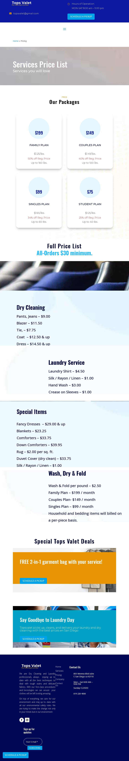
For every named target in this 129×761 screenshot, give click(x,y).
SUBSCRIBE (34, 748)
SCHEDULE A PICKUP (81, 16)
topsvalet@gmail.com (26, 13)
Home (15, 41)
